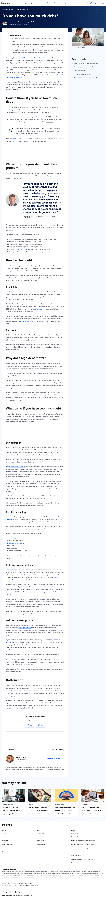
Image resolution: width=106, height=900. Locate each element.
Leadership (5, 836)
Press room (5, 840)
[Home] (5, 3)
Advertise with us (41, 844)
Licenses (73, 863)
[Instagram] (10, 892)
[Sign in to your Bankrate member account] (94, 3)
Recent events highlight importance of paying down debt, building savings (38, 811)
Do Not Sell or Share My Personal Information (83, 840)
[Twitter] (6, 892)
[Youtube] (16, 892)
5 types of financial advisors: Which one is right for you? (11, 810)
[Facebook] (3, 892)
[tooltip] (46, 716)
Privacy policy (74, 833)
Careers (4, 848)
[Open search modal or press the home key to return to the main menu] (103, 3)
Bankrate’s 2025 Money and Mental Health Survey (31, 58)
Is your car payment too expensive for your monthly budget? (65, 810)
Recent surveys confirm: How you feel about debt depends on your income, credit (92, 811)
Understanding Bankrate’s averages (80, 848)
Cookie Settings (75, 836)
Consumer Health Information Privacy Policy (82, 844)
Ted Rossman (34, 814)
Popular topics (40, 840)
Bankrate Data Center (7, 844)
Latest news (40, 836)
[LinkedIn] (13, 892)
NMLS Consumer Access (27, 883)
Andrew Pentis (87, 814)
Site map (4, 851)
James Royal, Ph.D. (9, 814)
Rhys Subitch (30, 22)
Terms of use (74, 851)
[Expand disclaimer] (103, 52)
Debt (12, 9)
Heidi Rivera (17, 22)
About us (4, 833)
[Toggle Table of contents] (103, 59)
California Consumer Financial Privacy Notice (82, 859)
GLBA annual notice (76, 855)
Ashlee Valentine (61, 814)
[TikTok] (20, 892)
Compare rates (40, 833)
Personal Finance (6, 9)
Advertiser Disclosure (98, 9)
